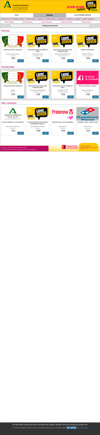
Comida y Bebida (50, 19)
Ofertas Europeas (86, 22)
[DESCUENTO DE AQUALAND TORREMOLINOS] (63, 51)
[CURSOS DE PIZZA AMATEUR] (13, 51)
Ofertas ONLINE (9, 22)
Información (5, 147)
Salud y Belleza (31, 19)
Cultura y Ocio (5, 19)
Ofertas (49, 15)
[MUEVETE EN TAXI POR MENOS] (63, 123)
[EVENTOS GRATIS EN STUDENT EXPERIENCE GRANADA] (38, 123)
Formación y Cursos (18, 19)
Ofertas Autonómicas (66, 22)
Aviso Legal (12, 147)
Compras (77, 19)
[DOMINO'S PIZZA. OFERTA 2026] (88, 123)
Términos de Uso (21, 147)
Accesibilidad (31, 149)
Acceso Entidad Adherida (82, 15)
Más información (82, 427)
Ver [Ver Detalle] (21, 60)
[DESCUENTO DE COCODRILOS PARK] (38, 51)
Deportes (40, 19)
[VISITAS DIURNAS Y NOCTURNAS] (13, 123)
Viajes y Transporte (88, 19)
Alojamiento (61, 19)
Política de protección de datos (9, 149)
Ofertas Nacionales (46, 22)
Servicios (70, 19)
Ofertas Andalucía (27, 22)
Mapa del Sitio (22, 149)
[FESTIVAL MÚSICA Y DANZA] (88, 87)
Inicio (16, 15)
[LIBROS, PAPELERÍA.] (88, 51)
